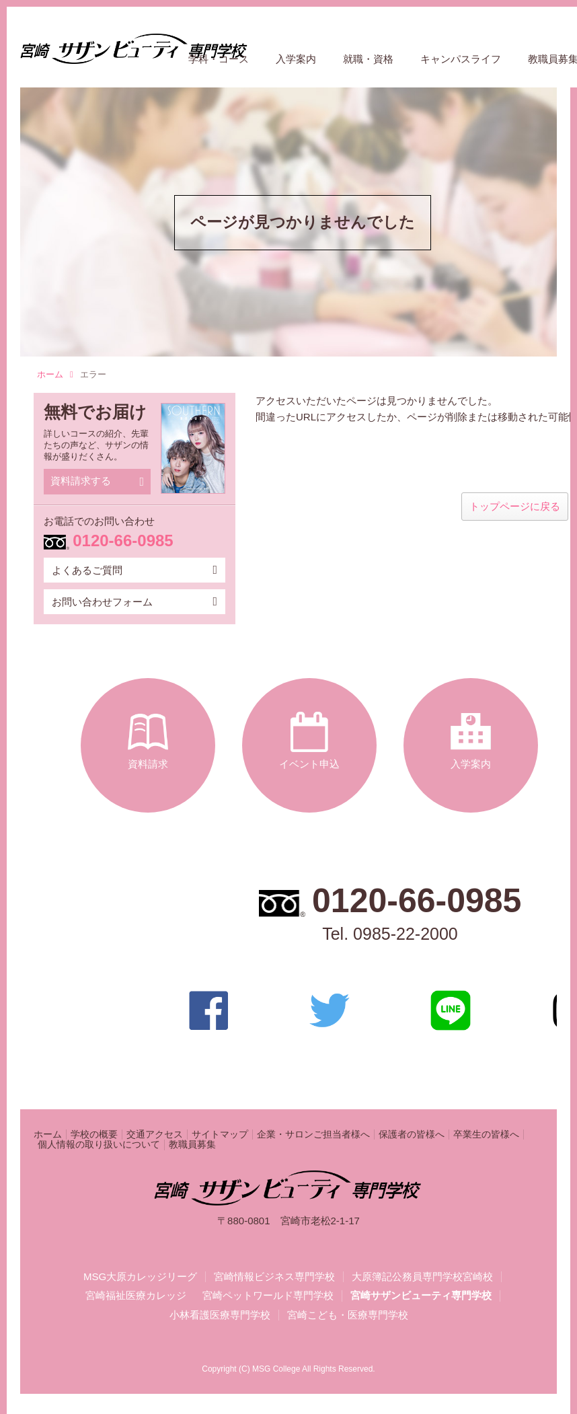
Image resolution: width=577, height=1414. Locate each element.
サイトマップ (220, 1134)
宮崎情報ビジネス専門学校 (274, 1276)
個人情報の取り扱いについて (99, 1145)
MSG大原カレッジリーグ (140, 1276)
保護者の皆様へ (412, 1134)
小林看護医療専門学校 (219, 1315)
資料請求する (97, 481)
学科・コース (218, 59)
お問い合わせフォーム (134, 601)
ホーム (55, 374)
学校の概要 (94, 1134)
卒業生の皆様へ (486, 1134)
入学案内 (296, 59)
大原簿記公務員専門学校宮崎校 (422, 1276)
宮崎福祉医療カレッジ (135, 1295)
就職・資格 (368, 59)
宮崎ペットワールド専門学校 (268, 1295)
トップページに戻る (514, 506)
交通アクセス (154, 1134)
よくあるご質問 (134, 570)
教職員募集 (192, 1145)
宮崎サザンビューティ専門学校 (421, 1295)
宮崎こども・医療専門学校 (347, 1315)
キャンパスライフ (460, 59)
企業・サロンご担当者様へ (313, 1134)
